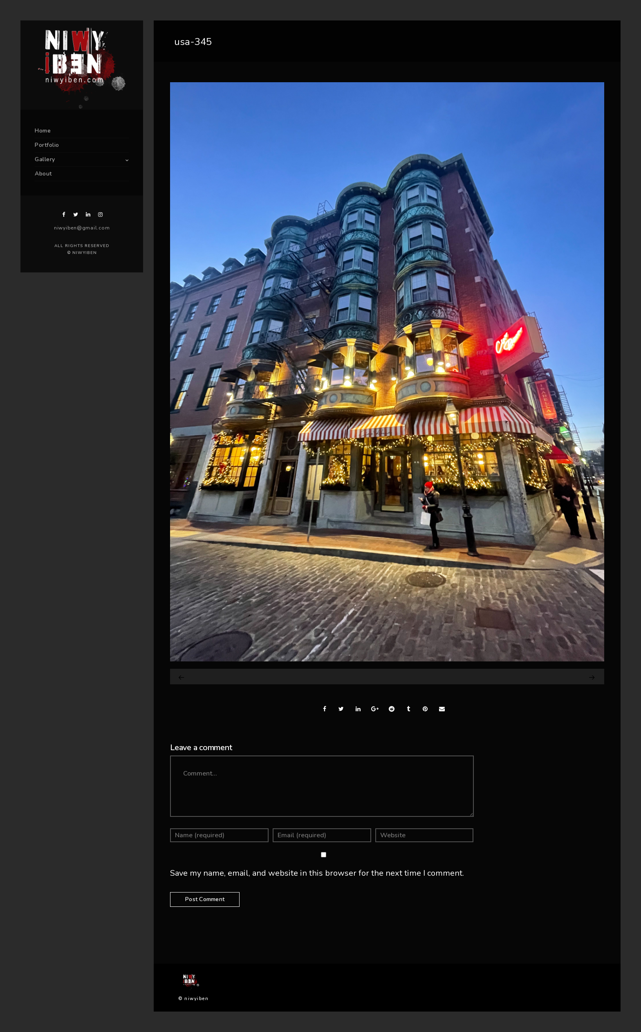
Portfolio (47, 145)
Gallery (45, 159)
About (43, 174)
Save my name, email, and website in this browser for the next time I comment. (317, 873)
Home (43, 131)
